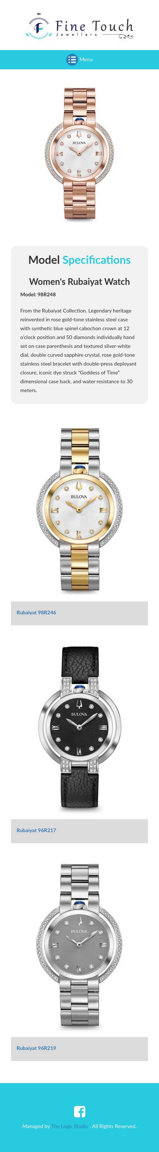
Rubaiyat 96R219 (36, 1048)
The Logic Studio (70, 1126)
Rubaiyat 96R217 (36, 830)
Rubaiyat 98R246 (36, 612)
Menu (79, 60)
